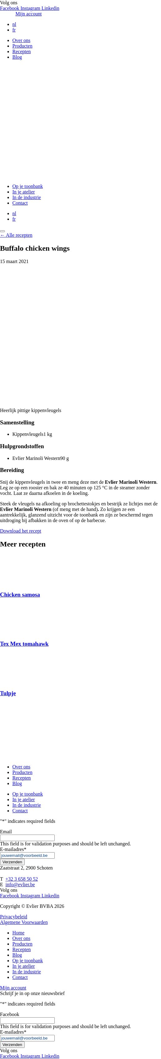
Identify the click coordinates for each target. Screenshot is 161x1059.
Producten (22, 46)
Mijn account (28, 13)
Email (6, 831)
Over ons (21, 40)
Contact (20, 203)
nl (14, 24)
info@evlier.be (20, 884)
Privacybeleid (13, 916)
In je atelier (23, 191)
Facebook (9, 1014)
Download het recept (20, 531)
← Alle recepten (16, 235)
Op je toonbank (27, 186)
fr (14, 29)
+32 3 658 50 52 (21, 879)
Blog (17, 57)
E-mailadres (13, 849)
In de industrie (26, 197)
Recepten (21, 51)
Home (18, 932)
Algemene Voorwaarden (24, 922)
